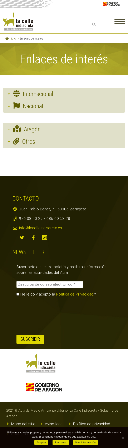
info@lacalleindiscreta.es (40, 227)
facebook (33, 237)
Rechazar (61, 442)
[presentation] (33, 316)
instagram (44, 237)
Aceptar (41, 442)
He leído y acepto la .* (56, 294)
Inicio (10, 38)
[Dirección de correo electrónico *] (49, 284)
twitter (22, 237)
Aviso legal (54, 423)
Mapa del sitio (23, 423)
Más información (85, 442)
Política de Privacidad (74, 294)
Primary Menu (119, 21)
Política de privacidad (91, 423)
